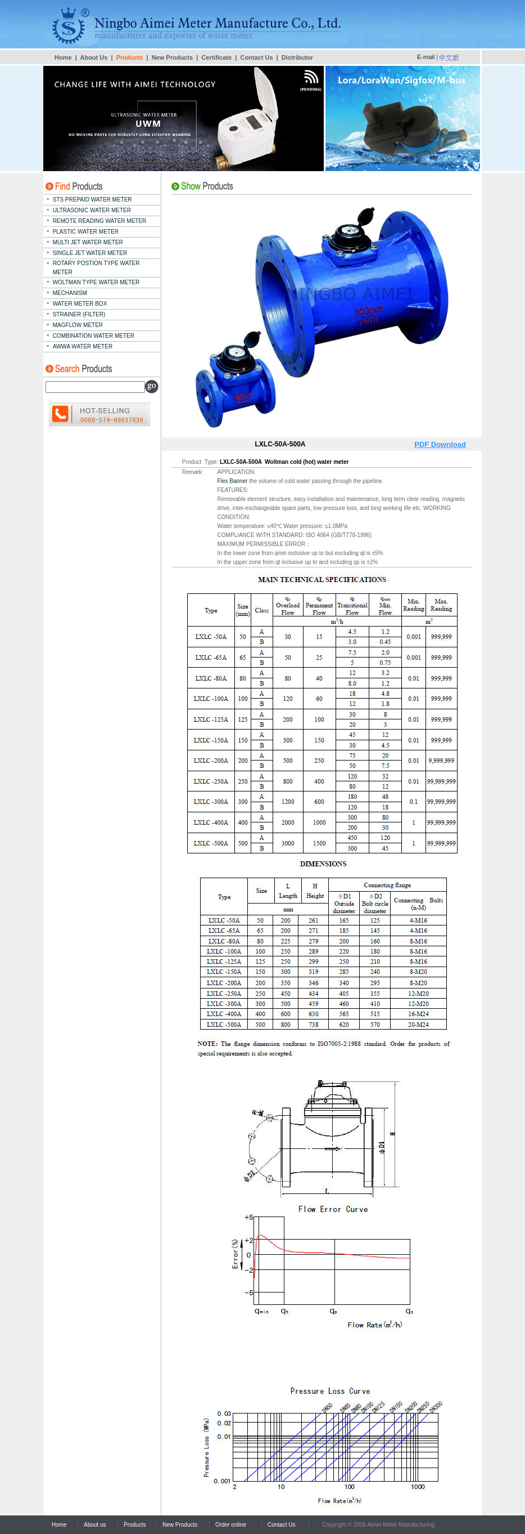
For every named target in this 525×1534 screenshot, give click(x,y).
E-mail (426, 56)
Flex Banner (233, 481)
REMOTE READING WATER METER (100, 221)
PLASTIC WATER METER (86, 232)
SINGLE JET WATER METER (90, 253)
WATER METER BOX (80, 304)
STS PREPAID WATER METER (92, 199)
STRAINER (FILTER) (79, 314)
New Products (172, 57)
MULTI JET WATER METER (88, 242)
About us (95, 1525)
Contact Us (256, 57)
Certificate (216, 57)
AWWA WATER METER (82, 346)
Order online (230, 1525)
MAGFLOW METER (78, 325)
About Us (93, 57)
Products (135, 1525)
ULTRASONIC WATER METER (92, 210)
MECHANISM (70, 293)
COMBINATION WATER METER (93, 336)
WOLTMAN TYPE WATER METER (96, 282)
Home (63, 57)
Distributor (297, 57)
